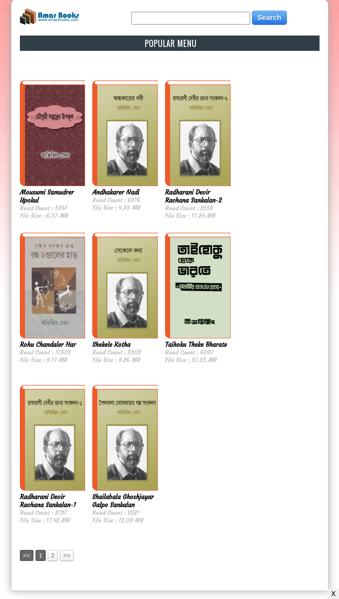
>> (66, 555)
